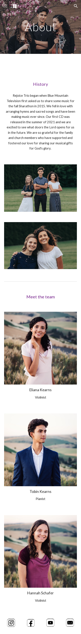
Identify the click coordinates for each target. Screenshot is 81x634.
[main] (40, 26)
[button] (5, 6)
